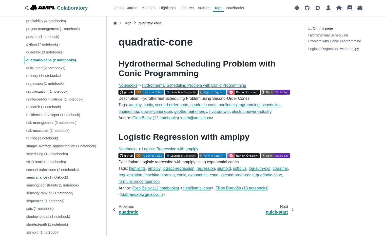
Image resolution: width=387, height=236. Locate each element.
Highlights (167, 8)
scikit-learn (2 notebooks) (46, 162)
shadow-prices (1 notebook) (48, 217)
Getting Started (125, 8)
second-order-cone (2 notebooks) (52, 170)
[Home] (115, 23)
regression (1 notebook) (45, 83)
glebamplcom (196, 118)
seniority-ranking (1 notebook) (49, 193)
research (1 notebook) (43, 107)
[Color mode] (297, 8)
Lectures (186, 8)
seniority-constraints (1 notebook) (52, 185)
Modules (148, 8)
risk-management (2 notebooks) (51, 123)
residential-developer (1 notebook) (53, 115)
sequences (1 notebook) (45, 201)
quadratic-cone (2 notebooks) (51, 60)
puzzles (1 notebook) (42, 37)
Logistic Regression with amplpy (170, 149)
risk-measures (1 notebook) (47, 131)
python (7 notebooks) (42, 44)
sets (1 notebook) (40, 209)
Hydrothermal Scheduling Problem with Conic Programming (194, 85)
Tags (218, 8)
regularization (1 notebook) (47, 91)
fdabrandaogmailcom (142, 194)
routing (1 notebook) (42, 138)
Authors (204, 8)
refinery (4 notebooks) (43, 76)
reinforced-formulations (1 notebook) (54, 99)
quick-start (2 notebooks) (45, 68)
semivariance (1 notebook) (47, 177)
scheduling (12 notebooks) (47, 154)
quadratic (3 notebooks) (44, 52)
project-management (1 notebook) (53, 29)
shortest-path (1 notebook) (47, 224)
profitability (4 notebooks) (46, 21)
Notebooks (235, 8)
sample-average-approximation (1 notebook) (61, 146)
